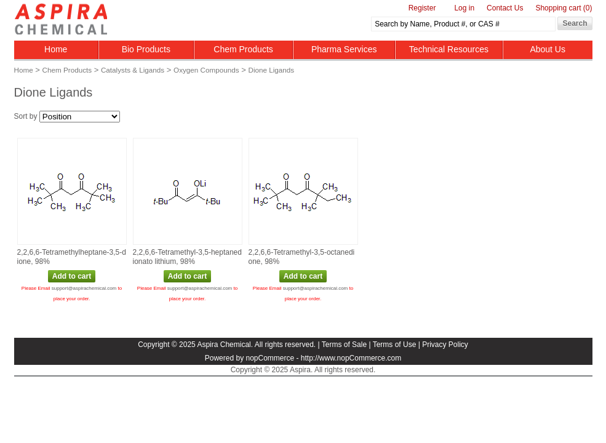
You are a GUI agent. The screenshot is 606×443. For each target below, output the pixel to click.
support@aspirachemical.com (84, 288)
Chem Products (243, 49)
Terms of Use (395, 344)
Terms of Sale (344, 344)
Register (422, 8)
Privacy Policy (445, 344)
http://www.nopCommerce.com (351, 358)
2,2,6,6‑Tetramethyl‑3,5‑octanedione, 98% (302, 257)
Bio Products (146, 49)
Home (55, 49)
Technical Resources (448, 49)
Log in (464, 8)
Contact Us (505, 8)
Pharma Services (344, 49)
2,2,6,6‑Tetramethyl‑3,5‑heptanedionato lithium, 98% (187, 257)
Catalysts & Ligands (132, 70)
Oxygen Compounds (206, 70)
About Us (547, 49)
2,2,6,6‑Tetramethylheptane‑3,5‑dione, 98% (71, 257)
